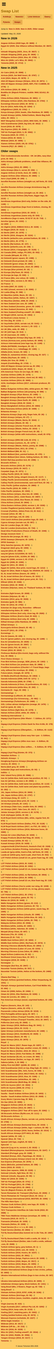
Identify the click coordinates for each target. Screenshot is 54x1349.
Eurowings (6, 633)
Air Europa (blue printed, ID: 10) (15, 269)
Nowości (19, 17)
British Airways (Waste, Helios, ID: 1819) (19, 428)
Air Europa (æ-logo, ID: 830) (13, 275)
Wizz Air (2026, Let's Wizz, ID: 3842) (17, 60)
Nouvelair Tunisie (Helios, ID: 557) (16, 968)
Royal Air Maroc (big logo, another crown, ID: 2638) (24, 1048)
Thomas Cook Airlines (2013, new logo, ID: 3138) (23, 1204)
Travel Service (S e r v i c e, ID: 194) (17, 1227)
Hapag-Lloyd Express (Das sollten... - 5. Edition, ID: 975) (26, 747)
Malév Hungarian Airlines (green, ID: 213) (19, 903)
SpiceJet (5, 1145)
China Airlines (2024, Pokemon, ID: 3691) (19, 98)
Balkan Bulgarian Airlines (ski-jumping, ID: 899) (22, 392)
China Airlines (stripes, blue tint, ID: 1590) (20, 494)
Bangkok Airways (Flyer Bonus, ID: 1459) (19, 394)
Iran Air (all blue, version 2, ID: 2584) (17, 781)
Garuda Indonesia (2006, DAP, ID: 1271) (18, 679)
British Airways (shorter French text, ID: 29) (20, 426)
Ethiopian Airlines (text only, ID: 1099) (18, 619)
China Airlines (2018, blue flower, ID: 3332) (20, 500)
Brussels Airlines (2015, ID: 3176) (16, 465)
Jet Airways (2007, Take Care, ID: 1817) (18, 809)
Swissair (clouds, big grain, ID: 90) (16, 1176)
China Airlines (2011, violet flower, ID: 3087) (20, 497)
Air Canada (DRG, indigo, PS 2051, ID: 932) (20, 252)
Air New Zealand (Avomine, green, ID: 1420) (20, 306)
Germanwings (7, 693)
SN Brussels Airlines (10, 1116)
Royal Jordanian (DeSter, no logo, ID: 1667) (20, 1059)
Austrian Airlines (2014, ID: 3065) (16, 380)
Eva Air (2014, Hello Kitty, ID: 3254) (16, 106)
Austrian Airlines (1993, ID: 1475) (16, 375)
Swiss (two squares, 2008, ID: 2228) (17, 1170)
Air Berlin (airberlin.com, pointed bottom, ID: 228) (23, 238)
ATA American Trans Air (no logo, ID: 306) (19, 372)
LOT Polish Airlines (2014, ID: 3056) (17, 877)
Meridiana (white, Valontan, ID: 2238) (17, 929)
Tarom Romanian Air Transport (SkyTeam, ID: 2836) (24, 1193)
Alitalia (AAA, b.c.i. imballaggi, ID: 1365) (19, 349)
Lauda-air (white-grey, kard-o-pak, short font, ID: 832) (25, 855)
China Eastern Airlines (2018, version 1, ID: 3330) (23, 505)
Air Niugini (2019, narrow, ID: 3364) (16, 315)
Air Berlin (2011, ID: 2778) (12, 241)
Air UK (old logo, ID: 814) (12, 332)
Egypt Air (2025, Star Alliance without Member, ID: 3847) (26, 46)
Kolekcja (7, 17)
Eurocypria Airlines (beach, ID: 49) (16, 627)
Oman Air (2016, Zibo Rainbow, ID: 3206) (19, 994)
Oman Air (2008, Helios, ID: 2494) (16, 991)
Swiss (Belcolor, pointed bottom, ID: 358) (19, 1164)
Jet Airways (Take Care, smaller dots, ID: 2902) (22, 806)
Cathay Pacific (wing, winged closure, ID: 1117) (22, 477)
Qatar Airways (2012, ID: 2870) (14, 1039)
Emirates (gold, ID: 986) (11, 602)
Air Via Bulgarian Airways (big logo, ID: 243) (21, 338)
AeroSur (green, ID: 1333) (12, 221)
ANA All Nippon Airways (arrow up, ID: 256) (20, 366)
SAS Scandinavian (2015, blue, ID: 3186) (19, 1076)
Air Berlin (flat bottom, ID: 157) (15, 244)
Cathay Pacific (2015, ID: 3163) (14, 474)
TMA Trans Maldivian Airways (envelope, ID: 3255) (23, 1216)
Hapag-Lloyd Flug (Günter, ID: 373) (16, 752)
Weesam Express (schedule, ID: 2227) (18, 1318)
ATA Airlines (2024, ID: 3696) (13, 89)
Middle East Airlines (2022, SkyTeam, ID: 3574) (22, 943)
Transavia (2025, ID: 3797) (12, 135)
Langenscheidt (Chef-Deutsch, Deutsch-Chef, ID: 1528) (25, 846)
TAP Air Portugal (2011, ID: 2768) (15, 1184)
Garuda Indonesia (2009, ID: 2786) (16, 681)
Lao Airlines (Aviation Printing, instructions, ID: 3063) (25, 849)
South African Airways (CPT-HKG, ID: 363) (20, 1133)
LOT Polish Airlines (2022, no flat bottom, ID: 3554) (24, 875)
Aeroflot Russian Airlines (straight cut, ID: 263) (22, 193)
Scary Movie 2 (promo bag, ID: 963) (17, 1099)
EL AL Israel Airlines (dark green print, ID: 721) (22, 579)
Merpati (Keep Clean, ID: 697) (14, 931)
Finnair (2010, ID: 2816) (11, 650)
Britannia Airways (9, 411)
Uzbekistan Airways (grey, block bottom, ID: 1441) (23, 1284)
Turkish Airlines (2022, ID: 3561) (15, 1255)
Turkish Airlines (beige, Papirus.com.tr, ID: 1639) (22, 1258)
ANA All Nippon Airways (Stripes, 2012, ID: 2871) (23, 81)
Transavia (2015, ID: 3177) (12, 1218)
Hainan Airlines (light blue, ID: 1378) (17, 710)
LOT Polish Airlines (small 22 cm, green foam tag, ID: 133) (27, 858)
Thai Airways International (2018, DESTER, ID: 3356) (24, 1199)
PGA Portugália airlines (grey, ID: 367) (18, 1014)
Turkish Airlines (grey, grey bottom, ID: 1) (19, 1247)
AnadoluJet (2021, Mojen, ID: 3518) (16, 369)
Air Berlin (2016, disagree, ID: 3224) (17, 235)
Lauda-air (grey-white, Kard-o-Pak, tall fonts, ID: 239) (24, 852)
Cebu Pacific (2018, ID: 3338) (14, 488)
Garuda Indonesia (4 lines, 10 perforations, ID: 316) (24, 684)
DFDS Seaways (8, 542)
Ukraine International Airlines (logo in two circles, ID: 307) (27, 1275)
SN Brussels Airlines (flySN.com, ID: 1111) (20, 1113)
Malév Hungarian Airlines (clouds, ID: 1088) (20, 914)
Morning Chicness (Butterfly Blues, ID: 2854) (21, 946)
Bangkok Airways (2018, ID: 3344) (16, 403)
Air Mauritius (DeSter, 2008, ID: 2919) (17, 301)
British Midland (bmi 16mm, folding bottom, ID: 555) (24, 457)
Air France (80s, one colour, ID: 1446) (17, 278)
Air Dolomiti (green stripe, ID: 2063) (17, 264)
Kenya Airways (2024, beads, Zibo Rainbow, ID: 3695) (25, 112)
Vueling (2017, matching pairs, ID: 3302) (19, 1312)
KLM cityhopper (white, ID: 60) (14, 815)
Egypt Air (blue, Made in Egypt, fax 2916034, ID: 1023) (25, 571)
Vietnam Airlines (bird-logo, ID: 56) (16, 1295)
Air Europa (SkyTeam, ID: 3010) (15, 272)
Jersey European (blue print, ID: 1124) (18, 801)
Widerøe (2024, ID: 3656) (12, 141)
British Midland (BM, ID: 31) (13, 451)
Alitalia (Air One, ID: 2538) (12, 360)
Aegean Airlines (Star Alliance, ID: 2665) (19, 176)
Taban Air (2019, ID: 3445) (12, 1179)
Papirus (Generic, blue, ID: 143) (15, 1005)
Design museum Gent (11, 534)
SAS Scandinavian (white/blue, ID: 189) (18, 1079)
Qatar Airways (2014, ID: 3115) (14, 1028)
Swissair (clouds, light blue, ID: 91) (16, 1173)
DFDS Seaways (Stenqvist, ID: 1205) (17, 539)
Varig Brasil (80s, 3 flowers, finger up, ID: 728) (21, 1287)
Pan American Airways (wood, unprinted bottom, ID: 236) (26, 1000)
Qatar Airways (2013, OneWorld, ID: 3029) (19, 1034)
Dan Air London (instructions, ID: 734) (18, 528)
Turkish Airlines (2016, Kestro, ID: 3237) (19, 1253)
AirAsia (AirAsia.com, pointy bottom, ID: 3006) (22, 340)
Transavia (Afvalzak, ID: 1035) (14, 1221)
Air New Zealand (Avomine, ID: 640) (17, 309)
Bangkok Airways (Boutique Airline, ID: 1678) (21, 397)
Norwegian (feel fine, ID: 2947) (14, 966)
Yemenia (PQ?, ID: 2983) (12, 146)
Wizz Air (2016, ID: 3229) (12, 1329)
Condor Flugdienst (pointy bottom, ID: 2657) (21, 508)
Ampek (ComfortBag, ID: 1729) (15, 363)
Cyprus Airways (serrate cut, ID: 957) (17, 522)
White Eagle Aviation (10, 1321)
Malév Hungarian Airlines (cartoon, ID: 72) (20, 906)
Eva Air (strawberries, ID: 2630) (15, 642)
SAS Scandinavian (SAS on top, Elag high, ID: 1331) (24, 1068)
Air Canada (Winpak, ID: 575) (14, 255)
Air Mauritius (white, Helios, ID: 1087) (17, 298)
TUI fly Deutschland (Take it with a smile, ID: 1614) (23, 1238)
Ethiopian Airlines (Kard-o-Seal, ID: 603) (19, 616)
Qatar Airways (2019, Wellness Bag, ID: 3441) (21, 1025)
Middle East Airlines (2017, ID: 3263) (17, 940)
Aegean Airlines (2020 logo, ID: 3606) (17, 43)
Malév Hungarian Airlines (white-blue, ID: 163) (21, 917)
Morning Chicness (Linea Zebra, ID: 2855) (19, 951)
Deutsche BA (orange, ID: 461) (14, 536)
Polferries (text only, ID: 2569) (14, 1022)
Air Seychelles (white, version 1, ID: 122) (19, 326)
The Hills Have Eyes (10, 1201)
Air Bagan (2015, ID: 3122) (12, 230)
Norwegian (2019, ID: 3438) (13, 960)
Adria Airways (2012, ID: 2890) (14, 167)
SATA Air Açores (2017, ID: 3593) (15, 1085)
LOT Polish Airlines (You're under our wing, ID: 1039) (25, 886)
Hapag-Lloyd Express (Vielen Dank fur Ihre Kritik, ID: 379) (27, 724)
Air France (6, 284)
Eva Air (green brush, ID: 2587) (15, 644)
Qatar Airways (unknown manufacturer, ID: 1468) (23, 1031)
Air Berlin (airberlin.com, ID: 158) (16, 247)
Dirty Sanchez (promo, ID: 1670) (15, 545)
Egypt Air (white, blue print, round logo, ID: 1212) (23, 568)
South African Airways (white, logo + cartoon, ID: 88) (24, 1127)
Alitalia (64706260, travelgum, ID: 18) (17, 346)
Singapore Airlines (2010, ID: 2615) (16, 1105)
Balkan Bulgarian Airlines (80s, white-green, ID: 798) (24, 389)
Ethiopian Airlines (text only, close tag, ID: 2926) (22, 613)
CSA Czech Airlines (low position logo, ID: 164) (22, 519)
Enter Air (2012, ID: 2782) (12, 605)
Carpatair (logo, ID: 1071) (12, 471)
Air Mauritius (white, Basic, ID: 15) (16, 295)
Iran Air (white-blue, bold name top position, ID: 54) (24, 778)
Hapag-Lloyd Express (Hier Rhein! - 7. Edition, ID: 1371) (26, 718)
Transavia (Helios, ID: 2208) (13, 1224)
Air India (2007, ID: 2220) (12, 286)
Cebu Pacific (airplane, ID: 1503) (15, 491)
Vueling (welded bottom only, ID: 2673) (18, 1315)
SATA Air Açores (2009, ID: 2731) (15, 1088)
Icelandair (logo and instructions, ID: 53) (19, 769)
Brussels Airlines (9, 463)
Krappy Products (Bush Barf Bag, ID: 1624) (20, 838)
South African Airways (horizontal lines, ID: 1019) (23, 1125)
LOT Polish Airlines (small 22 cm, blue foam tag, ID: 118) (26, 880)
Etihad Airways (8, 625)
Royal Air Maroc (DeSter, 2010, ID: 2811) (19, 1051)
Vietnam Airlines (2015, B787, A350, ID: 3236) (21, 1292)
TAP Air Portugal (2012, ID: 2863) (15, 1187)
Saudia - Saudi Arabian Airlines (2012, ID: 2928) (22, 1096)
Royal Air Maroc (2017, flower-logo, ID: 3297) (21, 1045)
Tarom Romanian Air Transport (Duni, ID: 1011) (22, 1196)
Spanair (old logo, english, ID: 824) (16, 1142)
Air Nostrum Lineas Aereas (13, 318)
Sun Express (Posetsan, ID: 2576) (16, 1162)
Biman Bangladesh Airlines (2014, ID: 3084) (20, 406)
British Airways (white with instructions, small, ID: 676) (25, 434)
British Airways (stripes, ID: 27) (15, 417)
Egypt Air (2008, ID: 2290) (12, 562)
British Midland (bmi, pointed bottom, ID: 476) (21, 454)
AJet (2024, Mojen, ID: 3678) (13, 78)
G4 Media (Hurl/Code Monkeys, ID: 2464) (19, 676)
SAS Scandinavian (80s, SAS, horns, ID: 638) (21, 1071)
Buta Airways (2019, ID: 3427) (14, 468)
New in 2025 (26, 29)
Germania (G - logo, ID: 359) (13, 690)
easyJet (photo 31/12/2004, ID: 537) (16, 554)
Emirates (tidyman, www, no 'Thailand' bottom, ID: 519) (25, 588)
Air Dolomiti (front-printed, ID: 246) (16, 261)
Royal (4, 1042)
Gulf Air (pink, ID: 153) (11, 707)
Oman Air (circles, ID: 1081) (13, 997)
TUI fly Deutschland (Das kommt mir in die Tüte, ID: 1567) (27, 1233)
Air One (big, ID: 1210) (11, 321)
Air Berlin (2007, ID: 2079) (12, 232)
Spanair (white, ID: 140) (11, 1136)
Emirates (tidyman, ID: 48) (12, 596)
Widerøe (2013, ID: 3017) (12, 1324)
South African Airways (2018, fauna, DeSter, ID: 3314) (25, 1130)
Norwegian (6, 963)
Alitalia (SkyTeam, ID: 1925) (13, 358)
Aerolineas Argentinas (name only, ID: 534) (20, 215)
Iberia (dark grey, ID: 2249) (13, 767)
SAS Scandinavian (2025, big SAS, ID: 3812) (20, 123)
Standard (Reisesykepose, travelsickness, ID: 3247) (24, 1150)
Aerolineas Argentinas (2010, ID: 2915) (18, 213)
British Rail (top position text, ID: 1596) (18, 460)
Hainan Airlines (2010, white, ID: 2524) (18, 713)
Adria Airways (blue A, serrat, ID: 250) (18, 170)
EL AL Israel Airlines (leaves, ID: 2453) (18, 573)
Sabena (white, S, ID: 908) (12, 1062)
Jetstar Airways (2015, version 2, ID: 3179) (20, 812)
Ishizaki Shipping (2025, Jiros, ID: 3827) (19, 52)
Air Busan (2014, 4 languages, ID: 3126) (18, 250)
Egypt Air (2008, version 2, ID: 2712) (17, 559)
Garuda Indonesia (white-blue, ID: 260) (18, 687)
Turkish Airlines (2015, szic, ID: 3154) (17, 1250)
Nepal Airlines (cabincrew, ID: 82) (16, 954)
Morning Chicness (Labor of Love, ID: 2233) (20, 949)
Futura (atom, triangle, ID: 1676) (15, 673)
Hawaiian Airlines (9, 755)
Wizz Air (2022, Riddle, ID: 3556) (15, 1335)
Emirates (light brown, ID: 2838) (15, 593)
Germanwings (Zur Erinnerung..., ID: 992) (19, 698)
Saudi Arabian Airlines (11, 1091)
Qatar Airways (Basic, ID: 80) (14, 1037)
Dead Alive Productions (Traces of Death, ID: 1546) (24, 531)
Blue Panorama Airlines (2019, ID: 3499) (19, 409)
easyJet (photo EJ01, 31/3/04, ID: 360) (18, 556)
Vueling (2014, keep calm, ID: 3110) (16, 1309)
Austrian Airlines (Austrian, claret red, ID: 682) (22, 377)
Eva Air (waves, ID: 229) (11, 636)
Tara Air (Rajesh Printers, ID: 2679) (16, 1190)
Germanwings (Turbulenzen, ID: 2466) (18, 701)
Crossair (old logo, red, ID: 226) (15, 517)
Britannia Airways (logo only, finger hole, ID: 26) (22, 414)
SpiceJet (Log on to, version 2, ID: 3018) (19, 1147)
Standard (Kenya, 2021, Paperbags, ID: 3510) (21, 1156)
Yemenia (5, 1341)
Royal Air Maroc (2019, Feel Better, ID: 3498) (21, 1054)
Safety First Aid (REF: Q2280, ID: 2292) (18, 1065)
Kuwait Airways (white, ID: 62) (14, 841)
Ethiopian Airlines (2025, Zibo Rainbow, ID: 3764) (23, 101)
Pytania (6, 22)
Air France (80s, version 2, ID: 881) (16, 281)
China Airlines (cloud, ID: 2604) (15, 502)
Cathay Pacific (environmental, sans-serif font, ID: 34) (25, 483)
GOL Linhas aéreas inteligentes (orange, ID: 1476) (23, 704)
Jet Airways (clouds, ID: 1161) (14, 804)
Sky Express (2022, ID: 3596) (14, 129)
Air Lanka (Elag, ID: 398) (12, 292)
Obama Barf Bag (8, 977)
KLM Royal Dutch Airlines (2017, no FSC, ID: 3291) (23, 826)
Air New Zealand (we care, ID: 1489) (17, 303)
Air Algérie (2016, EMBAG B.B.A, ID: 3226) (20, 227)
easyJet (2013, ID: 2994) (11, 551)
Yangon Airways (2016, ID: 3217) (15, 1338)
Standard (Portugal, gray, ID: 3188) (16, 1153)
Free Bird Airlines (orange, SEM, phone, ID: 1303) (23, 661)
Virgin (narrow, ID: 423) (11, 1304)
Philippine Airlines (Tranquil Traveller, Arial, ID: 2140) (25, 1017)
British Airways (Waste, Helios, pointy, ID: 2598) (22, 446)
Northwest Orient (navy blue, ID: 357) (17, 957)
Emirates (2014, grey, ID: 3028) (14, 599)
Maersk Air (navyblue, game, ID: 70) (17, 897)
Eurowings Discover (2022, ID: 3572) (17, 104)
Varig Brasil (6, 1290)
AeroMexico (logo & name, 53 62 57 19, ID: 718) (22, 218)
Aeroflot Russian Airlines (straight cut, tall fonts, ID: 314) (26, 181)
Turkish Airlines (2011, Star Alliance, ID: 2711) (21, 1267)
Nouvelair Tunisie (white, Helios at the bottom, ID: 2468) (26, 971)
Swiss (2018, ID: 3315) (11, 1167)
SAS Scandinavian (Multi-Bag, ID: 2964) (19, 1082)
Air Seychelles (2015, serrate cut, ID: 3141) (20, 323)
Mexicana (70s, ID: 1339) (12, 934)
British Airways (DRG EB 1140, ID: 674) (18, 440)
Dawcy (47, 17)
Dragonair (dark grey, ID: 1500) (15, 548)
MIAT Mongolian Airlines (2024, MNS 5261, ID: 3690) (24, 121)
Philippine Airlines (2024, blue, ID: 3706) (19, 57)
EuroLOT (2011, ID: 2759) (12, 630)
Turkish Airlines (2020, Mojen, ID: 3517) (18, 1261)
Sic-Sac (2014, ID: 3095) (11, 1102)
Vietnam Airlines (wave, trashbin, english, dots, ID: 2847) (26, 1298)
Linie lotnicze (34, 17)
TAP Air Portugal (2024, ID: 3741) (15, 1182)
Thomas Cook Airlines (11, 1207)
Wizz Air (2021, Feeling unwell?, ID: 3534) (19, 1332)
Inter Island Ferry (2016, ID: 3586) (16, 775)
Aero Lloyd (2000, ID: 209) (12, 178)
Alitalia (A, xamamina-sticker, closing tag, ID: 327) (23, 355)
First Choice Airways (10, 659)
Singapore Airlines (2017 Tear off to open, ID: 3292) (24, 1110)
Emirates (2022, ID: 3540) (12, 585)
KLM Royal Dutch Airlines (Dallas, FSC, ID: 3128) (23, 824)
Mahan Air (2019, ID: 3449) (12, 900)
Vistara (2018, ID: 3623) (11, 138)
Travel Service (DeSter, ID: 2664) (15, 1230)
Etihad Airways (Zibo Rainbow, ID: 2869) (19, 622)
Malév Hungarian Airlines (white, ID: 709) (19, 920)
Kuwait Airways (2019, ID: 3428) (15, 843)
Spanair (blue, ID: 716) (11, 1139)
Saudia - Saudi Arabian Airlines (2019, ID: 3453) (22, 1093)
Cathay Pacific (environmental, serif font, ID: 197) (23, 480)
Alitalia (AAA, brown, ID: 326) (14, 352)
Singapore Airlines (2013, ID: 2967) (16, 1108)
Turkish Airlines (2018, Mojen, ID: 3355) (18, 1264)
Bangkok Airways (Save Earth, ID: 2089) (19, 400)
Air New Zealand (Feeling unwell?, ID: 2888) (20, 312)
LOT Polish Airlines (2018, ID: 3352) (17, 866)
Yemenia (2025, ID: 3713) (12, 63)
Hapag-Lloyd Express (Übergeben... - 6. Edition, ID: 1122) (26, 730)
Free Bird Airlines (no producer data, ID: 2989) (21, 664)
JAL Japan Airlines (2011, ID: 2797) (16, 795)
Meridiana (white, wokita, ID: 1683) (16, 926)
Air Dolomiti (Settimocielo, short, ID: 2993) (20, 267)
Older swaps (38, 29)
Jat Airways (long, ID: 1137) (13, 798)
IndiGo (4, 772)
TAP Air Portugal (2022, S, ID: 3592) (17, 132)
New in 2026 (14, 29)
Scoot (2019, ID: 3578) (11, 126)
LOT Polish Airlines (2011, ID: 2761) (17, 894)
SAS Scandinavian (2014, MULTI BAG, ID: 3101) (22, 1074)
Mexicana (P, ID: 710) (10, 937)
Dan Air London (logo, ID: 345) (14, 525)
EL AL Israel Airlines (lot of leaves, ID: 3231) (20, 576)
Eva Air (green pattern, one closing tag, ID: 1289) (23, 639)
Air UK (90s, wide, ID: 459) (12, 329)
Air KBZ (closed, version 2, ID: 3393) (17, 289)
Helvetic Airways (9, 758)
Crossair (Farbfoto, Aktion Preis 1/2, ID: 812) (21, 511)
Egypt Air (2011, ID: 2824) (12, 565)
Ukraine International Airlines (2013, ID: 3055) (21, 1281)
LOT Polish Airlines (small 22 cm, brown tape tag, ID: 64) (26, 869)
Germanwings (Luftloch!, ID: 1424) (16, 696)
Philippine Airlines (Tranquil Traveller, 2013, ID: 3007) (25, 1020)
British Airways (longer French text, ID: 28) (20, 431)
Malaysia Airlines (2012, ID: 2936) (16, 923)
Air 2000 (5, 224)
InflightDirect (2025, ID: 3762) (14, 109)
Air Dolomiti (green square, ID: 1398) (17, 258)
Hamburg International (11, 716)
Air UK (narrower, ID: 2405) (13, 335)
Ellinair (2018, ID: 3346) (11, 582)
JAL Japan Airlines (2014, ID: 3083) (16, 792)
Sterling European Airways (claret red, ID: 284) (22, 1159)
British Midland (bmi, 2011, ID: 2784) (17, 448)
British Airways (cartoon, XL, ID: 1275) (18, 443)
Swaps (17, 22)
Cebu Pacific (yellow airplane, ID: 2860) (18, 485)
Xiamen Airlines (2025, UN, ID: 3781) (17, 143)
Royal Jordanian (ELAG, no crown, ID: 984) (20, 1057)
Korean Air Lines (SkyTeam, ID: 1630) (17, 835)
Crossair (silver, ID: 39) (11, 514)
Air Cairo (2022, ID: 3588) (12, 72)
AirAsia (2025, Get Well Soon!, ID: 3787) (19, 75)
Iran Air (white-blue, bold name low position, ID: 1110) (25, 784)
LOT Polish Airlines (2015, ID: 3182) (17, 863)
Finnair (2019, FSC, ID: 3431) (14, 647)
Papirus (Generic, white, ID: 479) (15, 1008)
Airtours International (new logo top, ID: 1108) (21, 343)
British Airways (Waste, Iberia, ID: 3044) (19, 420)
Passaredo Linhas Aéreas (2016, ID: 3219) (19, 1011)
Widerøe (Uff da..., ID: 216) (13, 1326)
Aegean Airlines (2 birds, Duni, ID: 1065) (19, 173)
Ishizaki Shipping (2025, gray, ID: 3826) (18, 54)
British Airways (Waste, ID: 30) (14, 423)
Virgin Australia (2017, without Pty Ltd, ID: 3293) (22, 1307)
